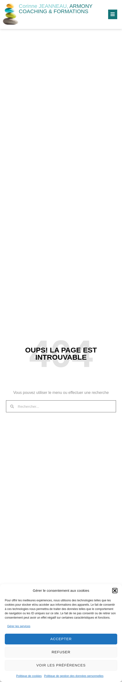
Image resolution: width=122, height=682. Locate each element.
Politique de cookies (29, 676)
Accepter (61, 639)
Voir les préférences (61, 665)
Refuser (61, 652)
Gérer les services (18, 626)
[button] (114, 590)
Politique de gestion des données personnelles (73, 676)
